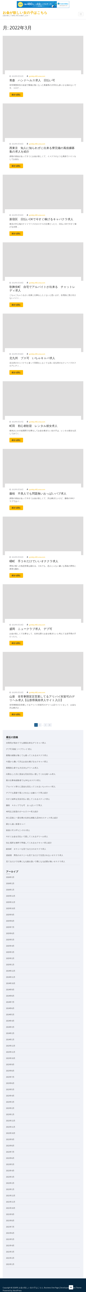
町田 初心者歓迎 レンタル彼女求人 (33, 426)
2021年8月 (10, 1220)
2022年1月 (10, 1189)
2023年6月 (10, 1083)
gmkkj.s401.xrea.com (37, 76)
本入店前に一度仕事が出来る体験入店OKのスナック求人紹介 (32, 818)
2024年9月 (10, 989)
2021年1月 (10, 1264)
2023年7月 (10, 1077)
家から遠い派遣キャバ (15, 824)
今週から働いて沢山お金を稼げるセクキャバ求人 (27, 761)
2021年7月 (10, 1227)
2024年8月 (10, 996)
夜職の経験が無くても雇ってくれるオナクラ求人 (27, 755)
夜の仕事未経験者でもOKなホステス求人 (23, 780)
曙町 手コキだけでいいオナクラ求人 (33, 561)
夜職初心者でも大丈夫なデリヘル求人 (22, 768)
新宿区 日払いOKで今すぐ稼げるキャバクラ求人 (41, 219)
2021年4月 (10, 1245)
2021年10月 (10, 1208)
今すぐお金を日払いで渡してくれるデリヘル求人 (27, 836)
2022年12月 (10, 1120)
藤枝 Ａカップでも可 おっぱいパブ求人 (24, 805)
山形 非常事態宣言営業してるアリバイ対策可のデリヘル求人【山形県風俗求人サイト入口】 (42, 698)
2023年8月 (10, 1070)
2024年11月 (10, 977)
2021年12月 (10, 1195)
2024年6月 (10, 1008)
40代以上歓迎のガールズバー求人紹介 (22, 811)
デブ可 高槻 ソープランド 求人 (19, 749)
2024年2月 (10, 1033)
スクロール (71, 1287)
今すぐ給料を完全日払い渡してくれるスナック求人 (28, 799)
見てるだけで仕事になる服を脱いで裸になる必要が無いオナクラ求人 (35, 861)
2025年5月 (10, 939)
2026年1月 (10, 889)
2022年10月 (10, 1133)
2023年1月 (10, 1114)
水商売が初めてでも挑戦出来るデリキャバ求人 (26, 743)
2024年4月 (10, 1021)
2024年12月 (10, 971)
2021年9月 (10, 1214)
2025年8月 (10, 921)
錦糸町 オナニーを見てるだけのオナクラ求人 (26, 849)
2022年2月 (10, 1183)
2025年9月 (10, 914)
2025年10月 (10, 908)
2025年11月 (10, 902)
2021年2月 (10, 1258)
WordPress (17, 1290)
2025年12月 (10, 896)
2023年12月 (10, 1046)
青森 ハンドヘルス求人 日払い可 (32, 80)
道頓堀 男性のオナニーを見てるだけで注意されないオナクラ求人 (34, 855)
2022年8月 (10, 1145)
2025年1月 (10, 964)
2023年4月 (10, 1095)
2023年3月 (10, 1102)
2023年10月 (10, 1058)
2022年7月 (10, 1152)
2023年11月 (10, 1052)
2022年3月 (10, 1177)
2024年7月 (10, 1002)
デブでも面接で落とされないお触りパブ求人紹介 (27, 793)
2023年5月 (10, 1089)
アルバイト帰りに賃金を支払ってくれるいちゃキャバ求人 (31, 786)
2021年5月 (10, 1239)
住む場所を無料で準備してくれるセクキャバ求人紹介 (29, 843)
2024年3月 (10, 1027)
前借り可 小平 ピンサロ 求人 (18, 830)
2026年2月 (10, 883)
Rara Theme (76, 1287)
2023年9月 (10, 1064)
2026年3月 (10, 877)
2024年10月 (10, 983)
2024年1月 (10, 1039)
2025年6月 (10, 933)
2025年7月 (10, 927)
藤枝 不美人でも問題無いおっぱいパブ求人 (37, 493)
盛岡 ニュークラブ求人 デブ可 (30, 629)
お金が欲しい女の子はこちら (25, 12)
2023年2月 (10, 1108)
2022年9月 (10, 1139)
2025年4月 (10, 946)
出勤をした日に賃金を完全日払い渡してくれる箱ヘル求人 (31, 774)
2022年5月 (10, 1164)
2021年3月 (10, 1252)
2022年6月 (10, 1158)
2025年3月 (10, 952)
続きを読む (16, 95)
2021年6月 (10, 1233)
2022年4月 (10, 1170)
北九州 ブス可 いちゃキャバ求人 (32, 358)
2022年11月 (10, 1127)
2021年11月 (10, 1202)
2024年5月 (10, 1014)
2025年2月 (10, 958)
